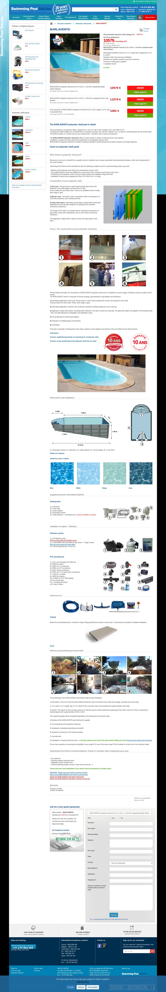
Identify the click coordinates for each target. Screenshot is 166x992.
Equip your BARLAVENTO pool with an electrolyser (69, 775)
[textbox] (131, 852)
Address (90, 840)
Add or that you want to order (97, 887)
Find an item (38, 968)
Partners (37, 971)
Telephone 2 (92, 880)
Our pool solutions (64, 23)
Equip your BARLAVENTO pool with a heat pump (67, 777)
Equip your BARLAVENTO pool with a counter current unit (70, 779)
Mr (122, 818)
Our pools (16, 17)
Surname (91, 822)
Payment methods (17, 973)
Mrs (113, 818)
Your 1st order (16, 971)
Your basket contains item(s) (145, 1)
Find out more (83, 982)
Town (89, 856)
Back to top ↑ (126, 968)
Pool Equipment (70, 17)
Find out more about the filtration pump (63, 540)
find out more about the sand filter (62, 544)
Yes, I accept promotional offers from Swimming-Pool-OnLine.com (109, 919)
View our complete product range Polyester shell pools (27, 186)
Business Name (93, 834)
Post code (91, 850)
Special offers (150, 17)
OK (152, 951)
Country (90, 862)
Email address (93, 868)
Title (89, 818)
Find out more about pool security (139, 740)
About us (14, 968)
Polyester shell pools (83, 23)
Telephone (91, 874)
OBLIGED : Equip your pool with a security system (68, 773)
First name (91, 828)
